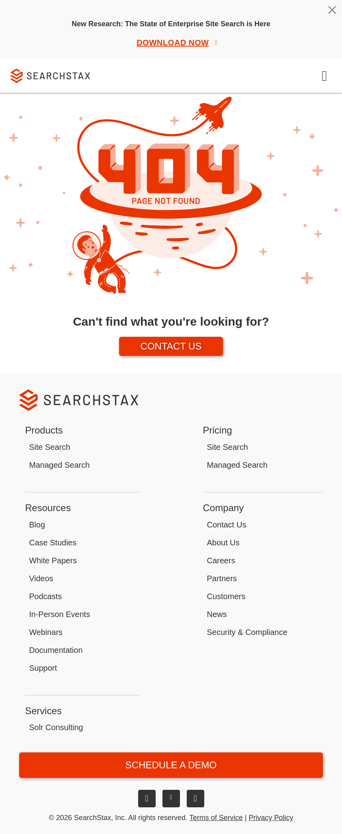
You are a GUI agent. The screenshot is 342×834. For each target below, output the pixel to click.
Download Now (178, 43)
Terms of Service (216, 818)
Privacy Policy (270, 818)
